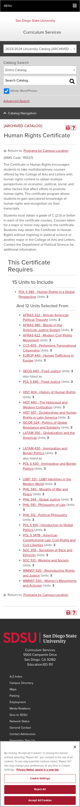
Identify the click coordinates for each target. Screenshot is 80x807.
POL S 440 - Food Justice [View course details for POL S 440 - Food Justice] (42, 382)
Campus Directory (21, 683)
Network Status (20, 721)
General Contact (20, 727)
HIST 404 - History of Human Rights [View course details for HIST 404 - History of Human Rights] (49, 392)
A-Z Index (16, 676)
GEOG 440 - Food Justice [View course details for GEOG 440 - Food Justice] (42, 371)
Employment (18, 702)
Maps (13, 689)
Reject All (40, 791)
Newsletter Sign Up (22, 740)
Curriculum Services (42, 32)
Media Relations (20, 708)
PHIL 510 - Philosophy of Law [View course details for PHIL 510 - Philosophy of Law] (44, 505)
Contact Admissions (23, 734)
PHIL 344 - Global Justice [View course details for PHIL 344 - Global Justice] (41, 499)
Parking (14, 696)
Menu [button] (8, 6)
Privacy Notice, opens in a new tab (37, 771)
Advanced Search (16, 101)
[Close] (75, 749)
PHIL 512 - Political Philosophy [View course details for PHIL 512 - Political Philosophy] (45, 515)
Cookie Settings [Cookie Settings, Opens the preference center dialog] (40, 780)
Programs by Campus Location (45, 151)
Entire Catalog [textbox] (15, 70)
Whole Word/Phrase (23, 91)
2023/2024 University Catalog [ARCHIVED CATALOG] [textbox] (40, 49)
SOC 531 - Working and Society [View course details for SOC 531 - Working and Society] (46, 560)
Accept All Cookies (40, 802)
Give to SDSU (19, 715)
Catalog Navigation (22, 113)
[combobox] (40, 49)
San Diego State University (35, 21)
